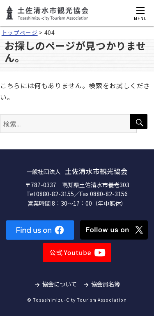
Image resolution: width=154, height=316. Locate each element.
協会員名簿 (105, 283)
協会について (59, 283)
